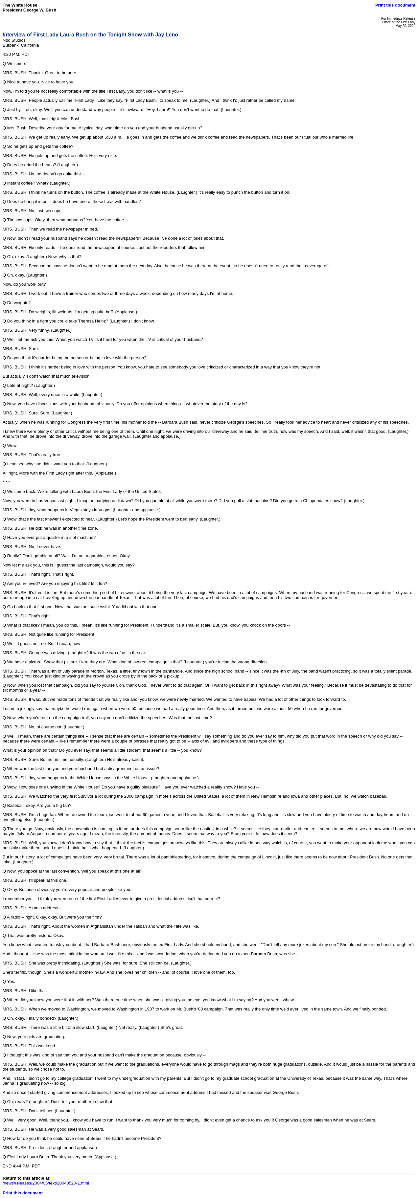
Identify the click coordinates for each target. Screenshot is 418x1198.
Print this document (395, 5)
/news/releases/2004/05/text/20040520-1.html (46, 1183)
